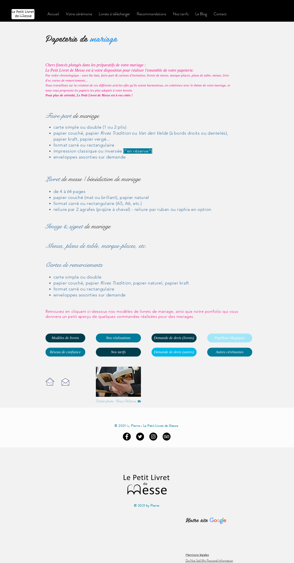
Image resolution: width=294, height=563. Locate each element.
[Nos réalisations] (118, 338)
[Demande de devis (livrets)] (174, 338)
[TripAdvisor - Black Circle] (167, 437)
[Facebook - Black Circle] (127, 437)
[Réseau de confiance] (65, 352)
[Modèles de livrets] (65, 338)
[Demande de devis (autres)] (174, 352)
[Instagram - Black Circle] (153, 437)
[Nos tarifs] (118, 352)
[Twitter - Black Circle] (140, 437)
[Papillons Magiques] (229, 338)
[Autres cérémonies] (229, 352)
